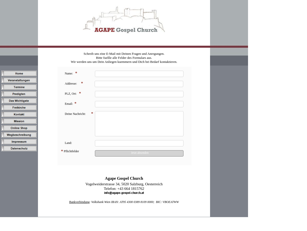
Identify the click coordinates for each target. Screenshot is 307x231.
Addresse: (71, 83)
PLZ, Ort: (71, 93)
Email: (69, 104)
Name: (69, 73)
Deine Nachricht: (75, 114)
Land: (68, 143)
